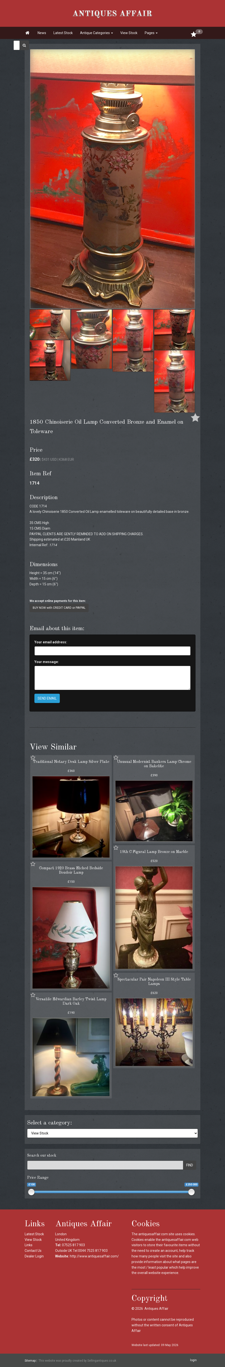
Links (28, 1245)
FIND (189, 1165)
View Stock (128, 33)
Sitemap (30, 1360)
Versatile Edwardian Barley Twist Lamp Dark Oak (71, 1001)
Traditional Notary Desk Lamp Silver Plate (71, 762)
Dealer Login (34, 1256)
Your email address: (50, 642)
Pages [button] (151, 33)
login (193, 1360)
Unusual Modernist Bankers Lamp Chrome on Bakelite (154, 764)
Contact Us (33, 1251)
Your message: (46, 662)
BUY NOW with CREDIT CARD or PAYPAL (59, 607)
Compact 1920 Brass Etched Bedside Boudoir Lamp (71, 870)
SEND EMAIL (47, 698)
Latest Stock (63, 33)
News (42, 33)
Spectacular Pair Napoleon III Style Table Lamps (154, 982)
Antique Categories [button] (96, 33)
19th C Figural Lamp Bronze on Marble (154, 852)
